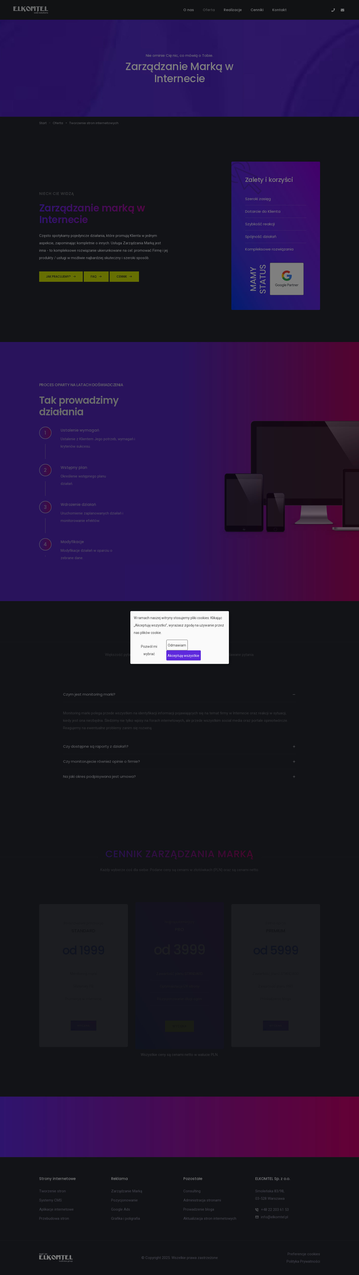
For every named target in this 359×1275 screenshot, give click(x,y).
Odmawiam (177, 645)
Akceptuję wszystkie (183, 655)
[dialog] (179, 637)
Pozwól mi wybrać (149, 650)
